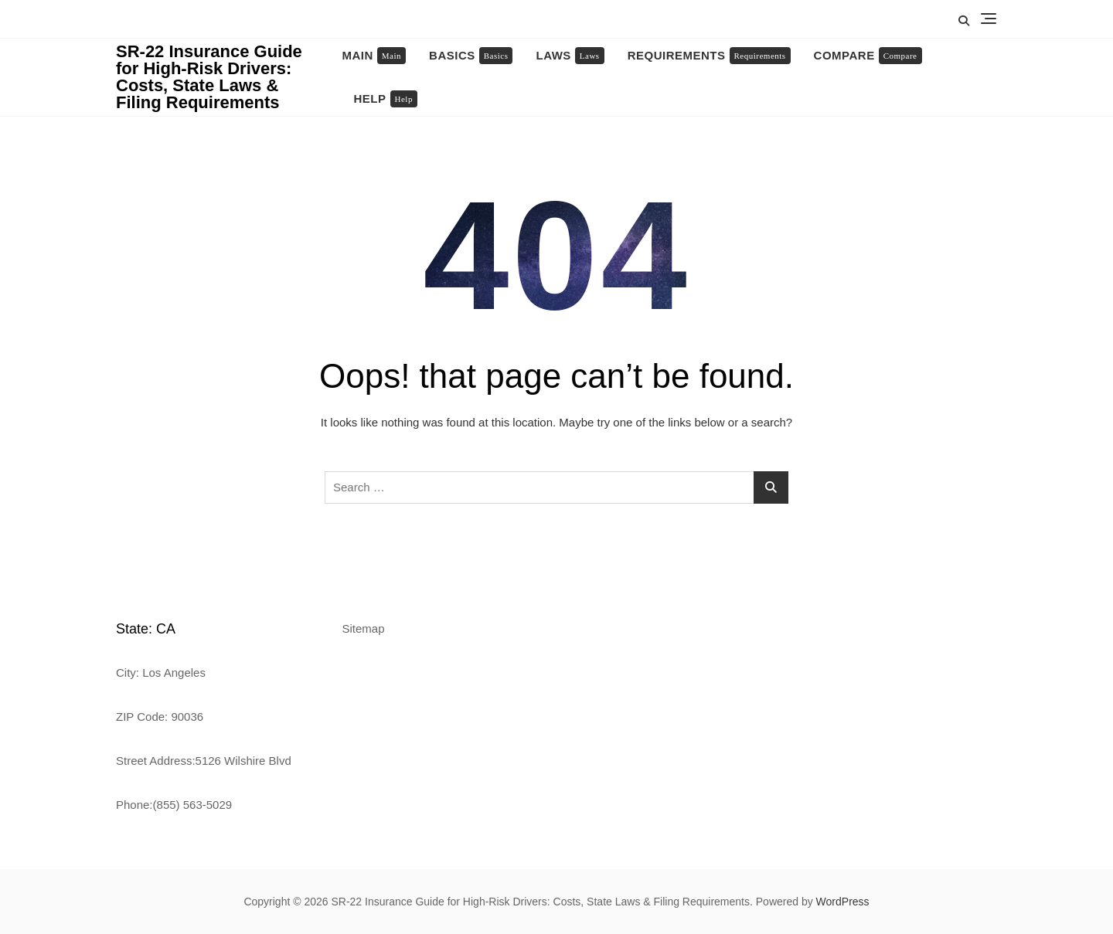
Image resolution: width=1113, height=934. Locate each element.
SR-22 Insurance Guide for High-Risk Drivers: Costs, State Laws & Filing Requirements (209, 77)
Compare (868, 55)
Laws (570, 55)
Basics (470, 55)
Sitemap (363, 628)
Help (385, 98)
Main (374, 55)
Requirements (709, 55)
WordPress (843, 901)
